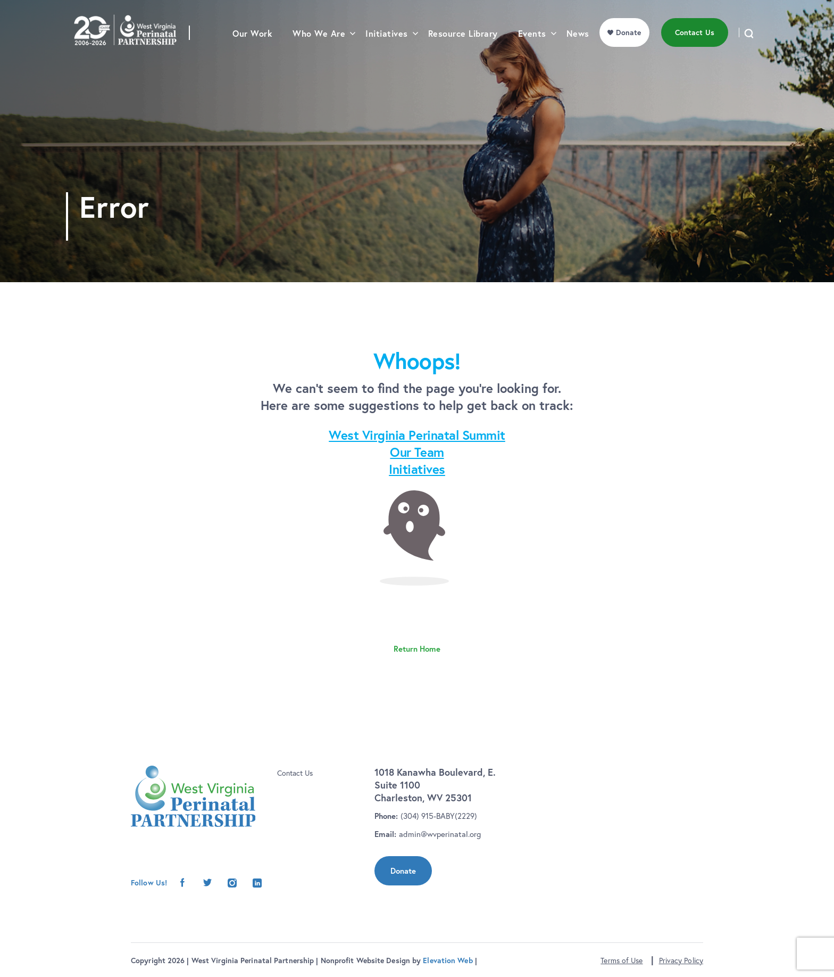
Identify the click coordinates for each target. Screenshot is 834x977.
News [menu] (577, 50)
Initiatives (417, 469)
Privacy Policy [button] (681, 960)
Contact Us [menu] (694, 50)
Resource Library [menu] (463, 50)
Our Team (417, 452)
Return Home (417, 649)
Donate (403, 871)
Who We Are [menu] (319, 50)
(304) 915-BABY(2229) (439, 816)
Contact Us (295, 773)
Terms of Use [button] (622, 960)
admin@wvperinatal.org (440, 834)
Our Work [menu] (252, 50)
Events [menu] (532, 50)
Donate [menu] (628, 50)
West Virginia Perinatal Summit (417, 435)
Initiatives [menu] (386, 50)
